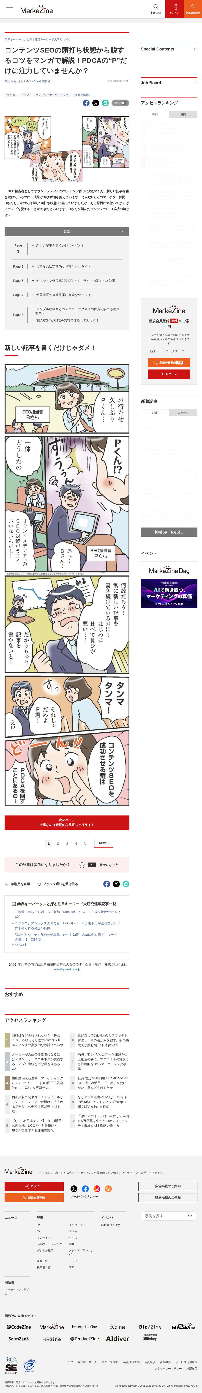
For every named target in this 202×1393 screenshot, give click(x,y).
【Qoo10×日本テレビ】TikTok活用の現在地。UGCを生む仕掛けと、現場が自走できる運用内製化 (36, 1125)
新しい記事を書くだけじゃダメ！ (60, 245)
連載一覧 (42, 1261)
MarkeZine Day (110, 1225)
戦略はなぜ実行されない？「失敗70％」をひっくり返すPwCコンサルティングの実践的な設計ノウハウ (37, 1040)
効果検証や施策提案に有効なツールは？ (65, 295)
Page (18, 266)
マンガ (11, 95)
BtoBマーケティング (49, 1244)
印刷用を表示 (17, 884)
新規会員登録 (168, 362)
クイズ (73, 1237)
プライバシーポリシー (168, 1368)
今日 (155, 114)
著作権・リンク (87, 1362)
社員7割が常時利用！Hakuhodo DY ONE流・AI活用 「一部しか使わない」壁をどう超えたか (103, 1083)
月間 (183, 114)
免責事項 (149, 1362)
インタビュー (77, 1225)
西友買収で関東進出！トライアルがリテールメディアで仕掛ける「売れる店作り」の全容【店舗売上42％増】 (171, 179)
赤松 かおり (12, 81)
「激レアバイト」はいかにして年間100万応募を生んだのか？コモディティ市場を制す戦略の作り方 (103, 1120)
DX (39, 1225)
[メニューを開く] (9, 9)
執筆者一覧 (44, 1267)
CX (39, 1231)
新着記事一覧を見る (169, 532)
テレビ (73, 1261)
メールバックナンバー (169, 351)
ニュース (183, 412)
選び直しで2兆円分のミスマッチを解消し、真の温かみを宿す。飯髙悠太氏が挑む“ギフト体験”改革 (103, 1040)
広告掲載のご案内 (168, 1186)
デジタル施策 (45, 1250)
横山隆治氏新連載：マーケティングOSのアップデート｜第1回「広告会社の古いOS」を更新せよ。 (37, 1083)
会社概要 (165, 1362)
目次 (94, 232)
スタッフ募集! (110, 1362)
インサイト (44, 1237)
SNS (72, 1267)
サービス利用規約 (186, 1362)
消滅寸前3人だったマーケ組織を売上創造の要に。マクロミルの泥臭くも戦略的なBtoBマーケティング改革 (172, 230)
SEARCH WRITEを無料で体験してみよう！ (67, 320)
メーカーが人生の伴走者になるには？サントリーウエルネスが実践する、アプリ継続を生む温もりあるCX (171, 145)
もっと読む (20, 944)
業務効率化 (82, 95)
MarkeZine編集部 (36, 81)
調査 (71, 1244)
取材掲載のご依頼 (168, 1197)
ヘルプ (69, 1362)
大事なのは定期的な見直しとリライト (63, 266)
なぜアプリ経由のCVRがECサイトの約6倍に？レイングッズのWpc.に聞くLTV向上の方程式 (103, 1101)
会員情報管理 (131, 1362)
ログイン (168, 374)
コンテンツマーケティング (51, 95)
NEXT (104, 843)
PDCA (25, 95)
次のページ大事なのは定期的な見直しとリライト (67, 822)
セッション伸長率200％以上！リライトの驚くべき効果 (75, 280)
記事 (155, 412)
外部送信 (191, 1368)
